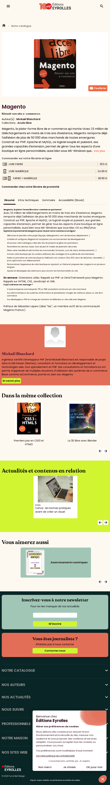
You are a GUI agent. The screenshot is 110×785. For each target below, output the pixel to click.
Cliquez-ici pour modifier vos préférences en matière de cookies (55, 780)
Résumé (9, 200)
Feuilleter (97, 88)
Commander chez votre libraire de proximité (30, 187)
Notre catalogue (21, 26)
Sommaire (48, 200)
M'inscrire (55, 624)
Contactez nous (55, 650)
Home (4, 26)
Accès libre (24, 123)
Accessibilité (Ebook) (71, 200)
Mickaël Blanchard (28, 119)
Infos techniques (28, 200)
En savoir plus (11, 381)
